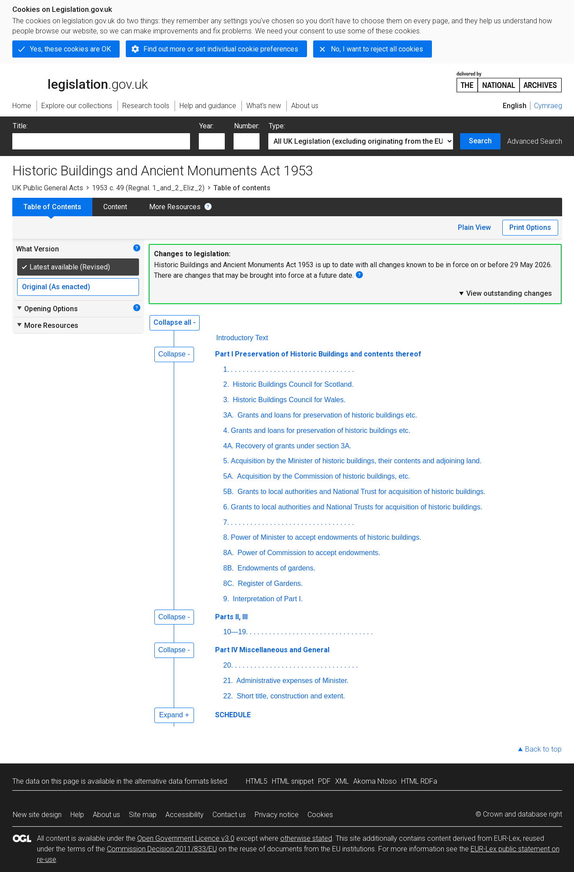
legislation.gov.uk (80, 81)
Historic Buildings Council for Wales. (288, 399)
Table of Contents (52, 207)
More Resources (175, 207)
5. (226, 461)
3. (226, 399)
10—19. (235, 632)
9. (226, 599)
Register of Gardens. (269, 583)
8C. (228, 583)
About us (106, 814)
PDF (324, 781)
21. (228, 680)
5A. (228, 476)
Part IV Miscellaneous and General (272, 650)
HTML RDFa (419, 781)
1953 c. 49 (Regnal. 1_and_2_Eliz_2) (148, 188)
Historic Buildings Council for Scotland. (292, 384)
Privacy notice (277, 814)
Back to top (543, 749)
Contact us (229, 814)
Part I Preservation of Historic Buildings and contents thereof (318, 354)
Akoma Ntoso (375, 781)
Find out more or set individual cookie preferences (220, 49)
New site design (37, 814)
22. (228, 696)
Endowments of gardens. (275, 568)
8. (226, 537)
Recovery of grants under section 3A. (293, 446)
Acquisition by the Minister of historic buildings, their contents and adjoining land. (356, 461)
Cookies (320, 814)
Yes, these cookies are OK (70, 49)
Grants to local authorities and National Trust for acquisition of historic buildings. (361, 491)
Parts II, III (231, 617)
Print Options (530, 227)
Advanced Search (534, 141)
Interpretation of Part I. (267, 599)
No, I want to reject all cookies (377, 49)
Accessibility (184, 814)
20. (228, 665)
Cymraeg (548, 106)
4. (226, 430)
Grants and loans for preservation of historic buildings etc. (320, 430)
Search (480, 141)
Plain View (474, 227)
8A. (228, 552)
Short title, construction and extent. (290, 696)
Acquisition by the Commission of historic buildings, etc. (323, 476)
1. (226, 369)
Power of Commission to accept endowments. (308, 552)
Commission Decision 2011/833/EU (162, 849)
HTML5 (256, 781)
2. (226, 384)
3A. (228, 415)
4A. (228, 446)
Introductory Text (242, 338)
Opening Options (47, 308)
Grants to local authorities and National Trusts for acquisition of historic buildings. (357, 507)
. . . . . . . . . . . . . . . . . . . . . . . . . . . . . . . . (292, 369)
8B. (228, 568)
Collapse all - (175, 322)
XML (342, 781)
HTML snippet (293, 781)
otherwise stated (306, 838)
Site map (143, 814)
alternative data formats (172, 781)
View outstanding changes (505, 293)
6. (226, 507)
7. (226, 522)
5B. (228, 491)
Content (115, 207)
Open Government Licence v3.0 (185, 838)
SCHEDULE (233, 715)
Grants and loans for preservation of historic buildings (327, 415)
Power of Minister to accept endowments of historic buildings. (326, 537)
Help (77, 814)
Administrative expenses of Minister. (292, 680)
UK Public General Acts (47, 188)
